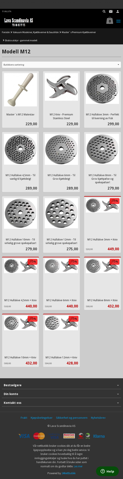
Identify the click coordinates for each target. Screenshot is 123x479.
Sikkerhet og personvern (71, 418)
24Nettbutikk (69, 473)
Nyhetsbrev (98, 418)
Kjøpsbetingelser (42, 418)
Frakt (24, 418)
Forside (6, 32)
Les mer (78, 466)
